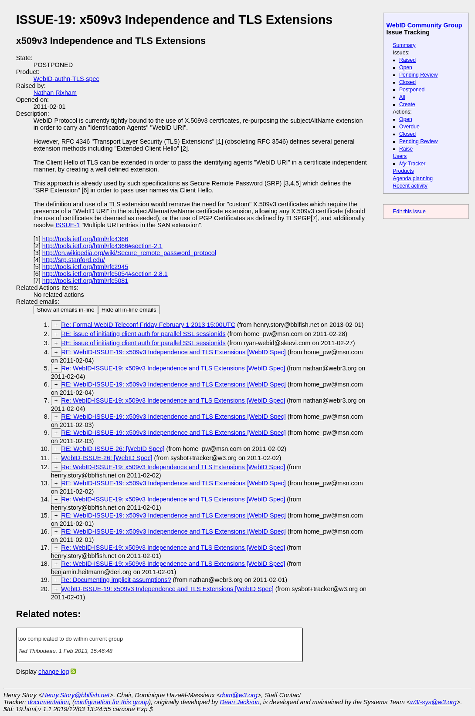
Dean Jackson (240, 702)
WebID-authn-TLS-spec (66, 78)
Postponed (412, 90)
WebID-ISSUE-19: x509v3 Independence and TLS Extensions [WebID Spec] (167, 588)
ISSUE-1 (67, 225)
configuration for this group (112, 702)
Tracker (412, 164)
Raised (407, 60)
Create (407, 104)
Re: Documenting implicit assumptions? (116, 579)
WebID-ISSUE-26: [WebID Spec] (107, 457)
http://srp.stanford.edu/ (73, 259)
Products (403, 171)
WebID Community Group (424, 25)
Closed (407, 82)
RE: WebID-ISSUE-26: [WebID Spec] (113, 448)
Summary (404, 45)
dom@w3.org (239, 695)
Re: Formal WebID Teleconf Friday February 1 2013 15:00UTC (148, 324)
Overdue (409, 127)
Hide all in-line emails (129, 309)
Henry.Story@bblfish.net (75, 695)
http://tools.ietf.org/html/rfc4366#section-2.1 (102, 245)
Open (405, 67)
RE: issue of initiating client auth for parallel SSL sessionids (143, 333)
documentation (48, 702)
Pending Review (418, 75)
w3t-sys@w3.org (433, 702)
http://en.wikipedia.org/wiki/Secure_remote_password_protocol (129, 252)
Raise (406, 149)
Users (400, 156)
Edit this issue (409, 211)
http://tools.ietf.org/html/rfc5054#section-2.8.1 (105, 273)
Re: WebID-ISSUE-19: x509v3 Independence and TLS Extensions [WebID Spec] (173, 368)
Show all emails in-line (66, 309)
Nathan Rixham (55, 92)
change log (53, 671)
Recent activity (410, 186)
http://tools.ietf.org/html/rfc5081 (85, 280)
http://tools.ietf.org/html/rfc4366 (85, 238)
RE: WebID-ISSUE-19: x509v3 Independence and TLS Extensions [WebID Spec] (173, 352)
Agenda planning (413, 178)
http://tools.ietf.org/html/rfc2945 (85, 266)
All (402, 97)
